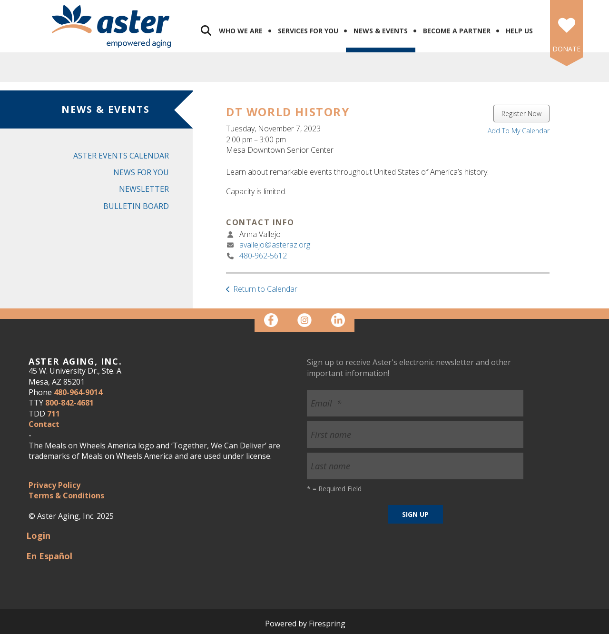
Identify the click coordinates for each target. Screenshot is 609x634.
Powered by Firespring (305, 623)
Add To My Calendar (519, 130)
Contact (44, 424)
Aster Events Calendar (121, 155)
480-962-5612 (263, 255)
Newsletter (144, 189)
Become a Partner (457, 30)
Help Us (519, 30)
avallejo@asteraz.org (274, 244)
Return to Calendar (265, 289)
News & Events (381, 30)
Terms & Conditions (66, 495)
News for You (141, 172)
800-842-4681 (69, 402)
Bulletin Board (136, 206)
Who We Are (241, 30)
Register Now (521, 113)
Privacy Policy (54, 485)
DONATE (566, 48)
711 (53, 413)
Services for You (308, 30)
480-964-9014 (78, 392)
